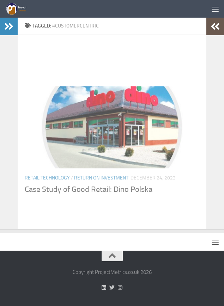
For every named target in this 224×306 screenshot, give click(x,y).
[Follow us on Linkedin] (104, 287)
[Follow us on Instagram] (120, 287)
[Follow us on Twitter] (112, 287)
